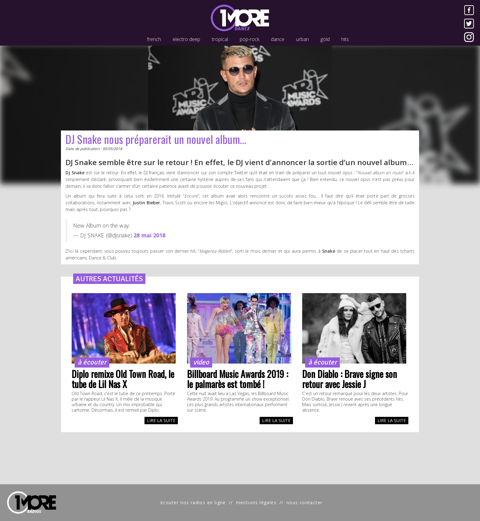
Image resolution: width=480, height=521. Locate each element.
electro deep (186, 39)
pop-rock (249, 39)
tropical (220, 39)
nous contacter (305, 502)
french (154, 39)
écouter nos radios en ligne (193, 502)
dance (277, 39)
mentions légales (256, 502)
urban (302, 39)
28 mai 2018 (149, 235)
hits (345, 39)
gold (325, 39)
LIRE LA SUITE (161, 420)
